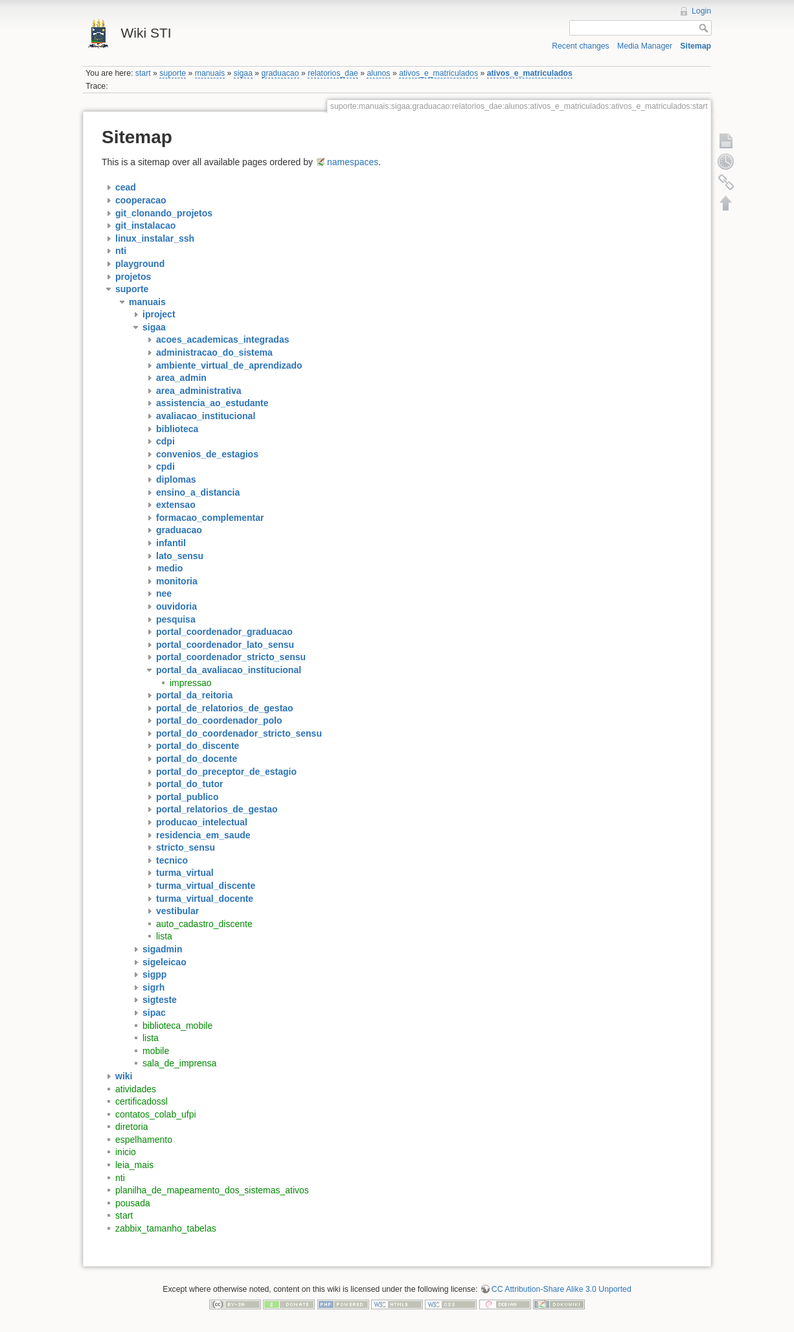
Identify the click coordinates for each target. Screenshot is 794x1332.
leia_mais (134, 1165)
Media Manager (644, 46)
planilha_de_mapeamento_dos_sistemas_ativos (212, 1190)
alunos (378, 73)
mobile (155, 1051)
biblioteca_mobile (177, 1025)
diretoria (131, 1126)
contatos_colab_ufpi (155, 1114)
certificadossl (141, 1101)
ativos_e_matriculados (438, 73)
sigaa (243, 73)
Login (701, 11)
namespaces (352, 162)
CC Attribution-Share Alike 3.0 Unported (561, 1289)
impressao (191, 683)
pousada (132, 1203)
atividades (135, 1089)
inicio (125, 1152)
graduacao (280, 73)
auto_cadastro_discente (204, 924)
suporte (172, 73)
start (143, 73)
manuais (210, 73)
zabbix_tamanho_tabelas (165, 1228)
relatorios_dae (333, 73)
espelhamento (143, 1139)
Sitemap (695, 46)
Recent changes (580, 46)
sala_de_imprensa (179, 1063)
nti (120, 1178)
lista (164, 936)
